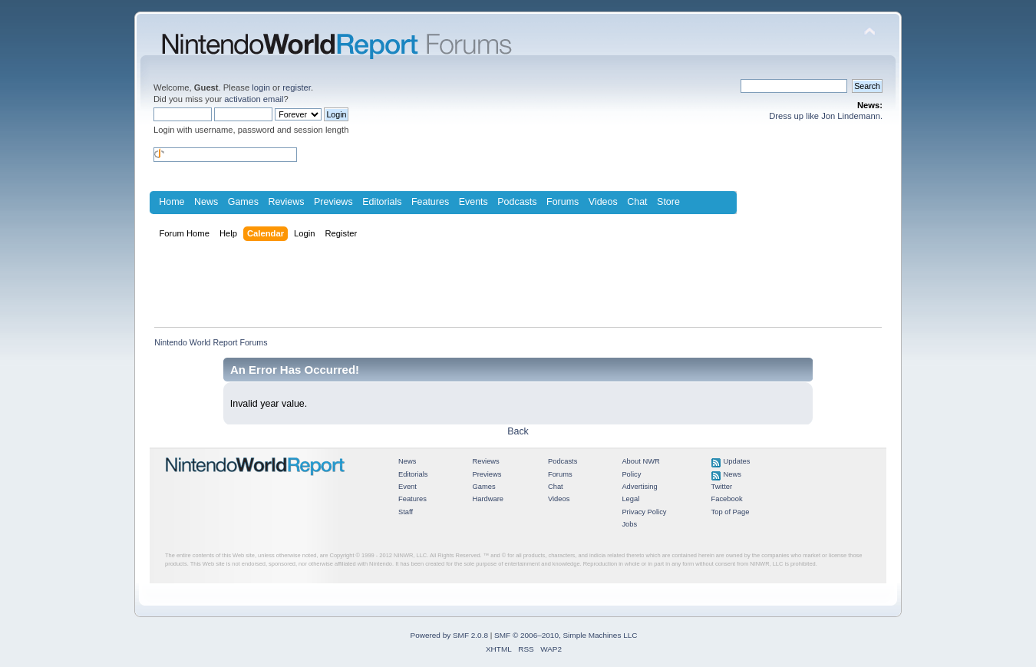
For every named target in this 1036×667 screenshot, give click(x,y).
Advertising (639, 486)
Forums (562, 201)
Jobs (629, 524)
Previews (333, 201)
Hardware (487, 499)
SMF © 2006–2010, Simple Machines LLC (565, 635)
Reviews (286, 201)
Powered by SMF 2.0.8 (449, 635)
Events (473, 201)
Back (518, 431)
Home (171, 201)
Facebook (727, 499)
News (206, 201)
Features (430, 201)
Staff (405, 512)
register (296, 87)
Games (243, 201)
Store (668, 201)
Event (407, 486)
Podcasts (516, 201)
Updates (737, 461)
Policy (631, 474)
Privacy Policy (644, 512)
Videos (603, 201)
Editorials (381, 201)
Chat (637, 201)
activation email (253, 99)
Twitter (722, 486)
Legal (630, 499)
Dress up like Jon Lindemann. (826, 116)
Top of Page (730, 512)
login (261, 87)
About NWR (640, 461)
